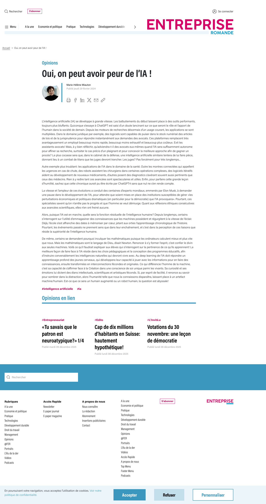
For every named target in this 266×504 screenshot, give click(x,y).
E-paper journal (51, 411)
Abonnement (88, 416)
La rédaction (88, 411)
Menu (10, 26)
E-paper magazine (52, 416)
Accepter (129, 494)
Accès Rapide (128, 457)
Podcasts (9, 462)
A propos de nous (130, 461)
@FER (7, 444)
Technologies (87, 26)
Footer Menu (127, 471)
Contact (86, 425)
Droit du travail (12, 430)
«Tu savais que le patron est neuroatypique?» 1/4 (63, 333)
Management (11, 434)
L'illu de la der (12, 453)
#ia (79, 289)
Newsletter (48, 406)
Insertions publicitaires (94, 420)
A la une (29, 26)
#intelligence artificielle (57, 289)
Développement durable (111, 26)
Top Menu (126, 466)
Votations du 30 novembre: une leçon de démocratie (169, 333)
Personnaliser (213, 494)
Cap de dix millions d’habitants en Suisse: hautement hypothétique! (117, 337)
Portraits (9, 448)
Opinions (50, 62)
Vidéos (8, 458)
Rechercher (13, 11)
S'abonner (34, 11)
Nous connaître (90, 406)
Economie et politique (50, 26)
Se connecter (223, 11)
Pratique (71, 26)
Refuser (169, 494)
